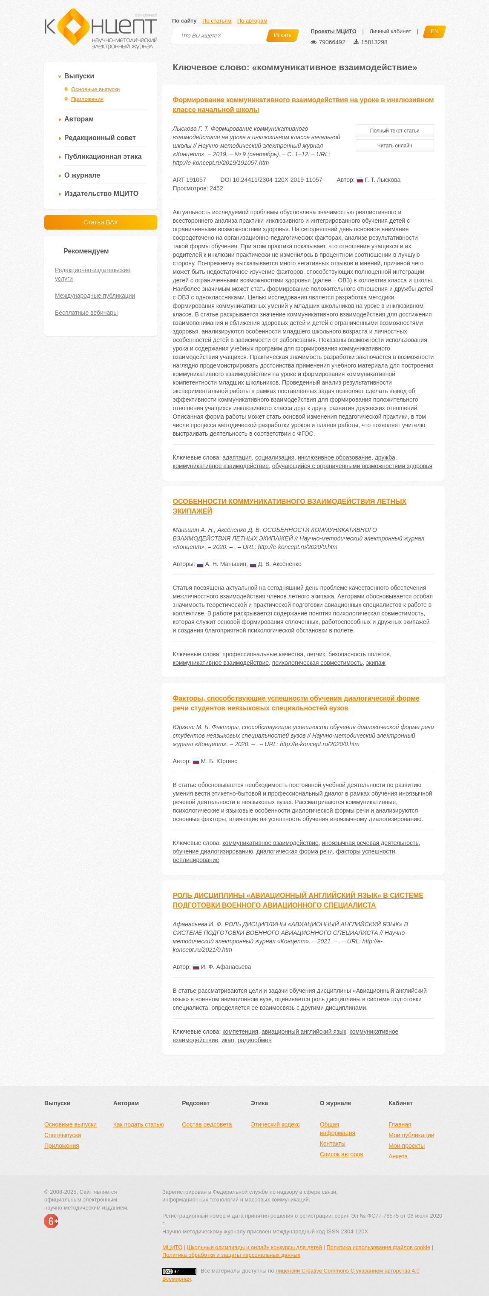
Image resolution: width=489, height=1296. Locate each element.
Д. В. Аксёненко (276, 563)
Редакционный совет (100, 137)
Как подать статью (138, 1124)
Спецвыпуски (62, 1135)
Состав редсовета (207, 1124)
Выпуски (79, 76)
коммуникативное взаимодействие (221, 466)
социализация (274, 457)
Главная (399, 1124)
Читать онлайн (394, 146)
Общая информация (337, 1128)
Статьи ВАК (100, 222)
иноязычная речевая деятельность (370, 842)
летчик (316, 654)
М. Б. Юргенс (215, 761)
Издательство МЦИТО (101, 193)
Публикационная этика (102, 156)
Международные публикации (95, 295)
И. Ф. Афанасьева (222, 966)
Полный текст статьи (395, 131)
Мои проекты (406, 1145)
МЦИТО (172, 1247)
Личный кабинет (390, 31)
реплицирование (196, 859)
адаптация (237, 457)
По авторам (252, 20)
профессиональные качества (262, 654)
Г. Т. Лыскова (379, 179)
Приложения (87, 99)
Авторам (79, 119)
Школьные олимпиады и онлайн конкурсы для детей (254, 1247)
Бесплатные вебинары (86, 312)
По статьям (216, 20)
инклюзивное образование (334, 457)
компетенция (240, 1031)
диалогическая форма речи (294, 851)
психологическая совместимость (317, 662)
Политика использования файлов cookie (378, 1247)
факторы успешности (365, 851)
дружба (385, 457)
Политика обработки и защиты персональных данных (231, 1255)
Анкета (398, 1156)
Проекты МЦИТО (333, 31)
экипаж (375, 662)
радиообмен (255, 1040)
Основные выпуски (95, 89)
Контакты (332, 1143)
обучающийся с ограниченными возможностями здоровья (352, 466)
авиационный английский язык (304, 1031)
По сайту (184, 20)
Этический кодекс (275, 1124)
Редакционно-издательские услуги (92, 274)
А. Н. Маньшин (221, 563)
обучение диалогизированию (213, 851)
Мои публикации (411, 1135)
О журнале (82, 175)
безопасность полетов (359, 654)
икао (227, 1040)
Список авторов (341, 1154)
